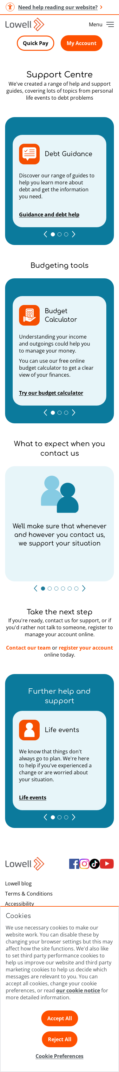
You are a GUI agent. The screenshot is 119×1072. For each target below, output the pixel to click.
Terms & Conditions (29, 893)
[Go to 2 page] (59, 234)
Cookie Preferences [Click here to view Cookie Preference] (59, 1056)
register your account (86, 647)
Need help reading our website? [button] (53, 7)
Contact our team (28, 647)
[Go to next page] (73, 234)
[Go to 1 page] (53, 234)
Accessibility (19, 903)
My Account (81, 43)
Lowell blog (18, 883)
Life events (32, 797)
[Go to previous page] (45, 234)
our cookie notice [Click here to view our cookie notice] (78, 990)
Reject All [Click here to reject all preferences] (59, 1039)
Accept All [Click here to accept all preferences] (59, 1018)
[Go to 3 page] (66, 234)
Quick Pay (35, 43)
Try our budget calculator (51, 392)
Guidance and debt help (49, 214)
